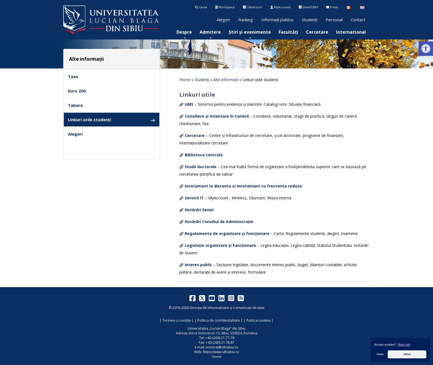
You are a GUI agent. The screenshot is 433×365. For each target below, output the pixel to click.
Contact (358, 19)
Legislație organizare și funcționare (220, 245)
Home (184, 79)
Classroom (252, 7)
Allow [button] (407, 354)
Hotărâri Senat (199, 209)
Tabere (75, 105)
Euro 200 (77, 91)
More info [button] (404, 344)
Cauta (201, 7)
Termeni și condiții (176, 320)
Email (332, 7)
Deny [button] (380, 354)
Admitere (210, 32)
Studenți (309, 19)
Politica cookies (258, 320)
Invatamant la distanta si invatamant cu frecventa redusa (243, 186)
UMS (189, 104)
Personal (334, 19)
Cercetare (317, 32)
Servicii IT (194, 197)
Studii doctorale (200, 166)
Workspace (225, 7)
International (351, 32)
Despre (184, 32)
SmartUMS (308, 7)
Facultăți (288, 32)
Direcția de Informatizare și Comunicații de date (227, 307)
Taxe (73, 76)
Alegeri (223, 19)
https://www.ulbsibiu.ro (221, 352)
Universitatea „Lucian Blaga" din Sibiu (216, 328)
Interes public (198, 264)
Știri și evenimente (250, 32)
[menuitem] (184, 32)
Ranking (245, 19)
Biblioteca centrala (204, 154)
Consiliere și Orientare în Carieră (217, 116)
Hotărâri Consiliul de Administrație (219, 221)
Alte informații (225, 79)
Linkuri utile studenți (111, 120)
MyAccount (280, 7)
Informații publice (277, 19)
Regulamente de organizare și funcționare (227, 233)
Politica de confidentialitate (218, 320)
